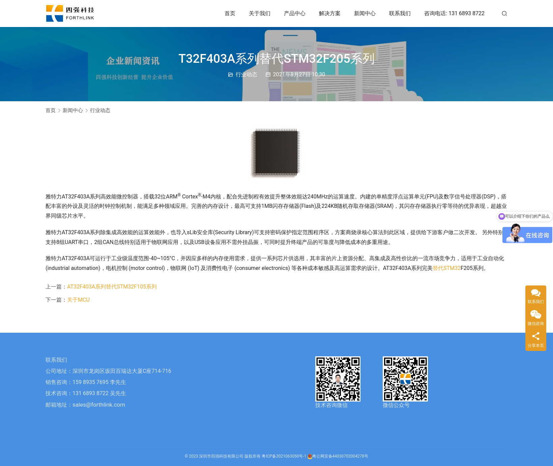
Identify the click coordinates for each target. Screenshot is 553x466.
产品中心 (294, 13)
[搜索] (504, 13)
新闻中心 (365, 13)
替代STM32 (447, 268)
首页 (230, 13)
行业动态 (246, 74)
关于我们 (259, 13)
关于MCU (78, 300)
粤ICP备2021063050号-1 (284, 456)
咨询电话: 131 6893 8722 (454, 13)
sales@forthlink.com (98, 404)
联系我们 (400, 13)
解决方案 (330, 13)
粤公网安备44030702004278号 (338, 456)
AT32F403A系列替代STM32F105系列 (112, 286)
